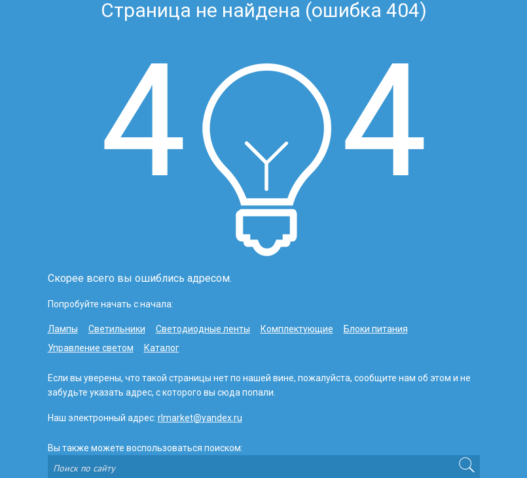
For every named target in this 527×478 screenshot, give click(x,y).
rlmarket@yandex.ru (200, 418)
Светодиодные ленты (203, 329)
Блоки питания (376, 329)
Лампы (63, 329)
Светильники (116, 329)
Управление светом (91, 348)
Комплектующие (297, 329)
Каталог (161, 348)
